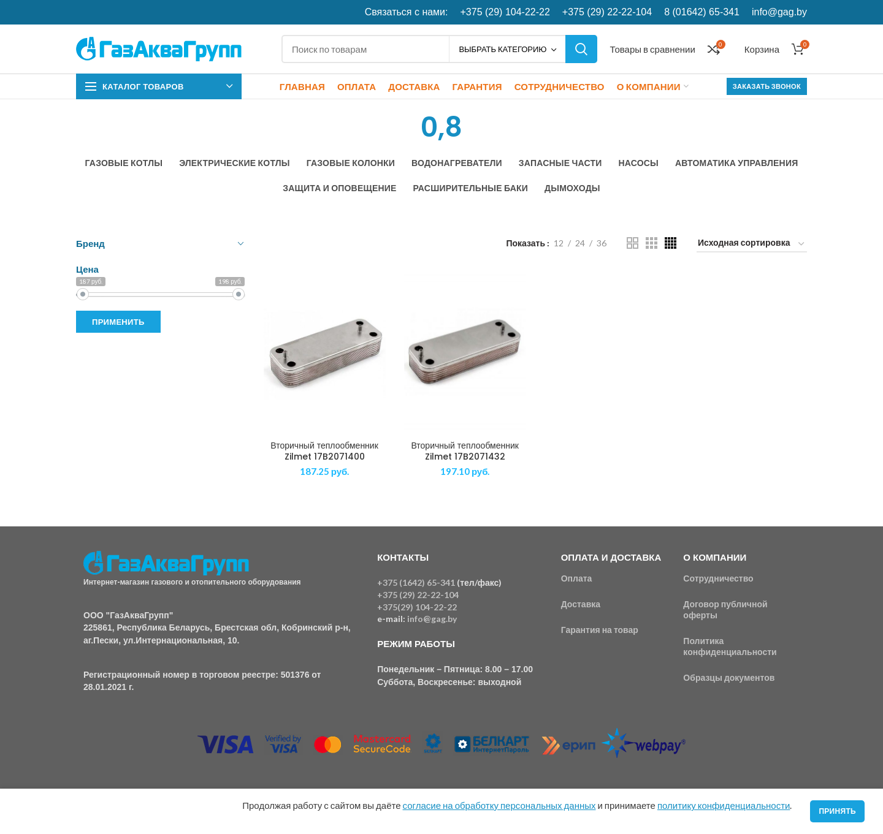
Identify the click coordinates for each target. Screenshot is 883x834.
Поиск (581, 49)
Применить (118, 322)
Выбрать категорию (502, 49)
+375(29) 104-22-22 (417, 607)
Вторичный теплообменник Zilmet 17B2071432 (464, 451)
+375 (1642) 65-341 (416, 582)
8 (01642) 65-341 (702, 12)
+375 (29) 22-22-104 (607, 12)
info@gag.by (779, 12)
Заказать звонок (767, 86)
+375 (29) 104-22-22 (505, 12)
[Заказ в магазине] (752, 244)
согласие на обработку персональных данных (499, 805)
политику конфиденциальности (723, 805)
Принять (837, 811)
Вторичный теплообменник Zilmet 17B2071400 (324, 451)
